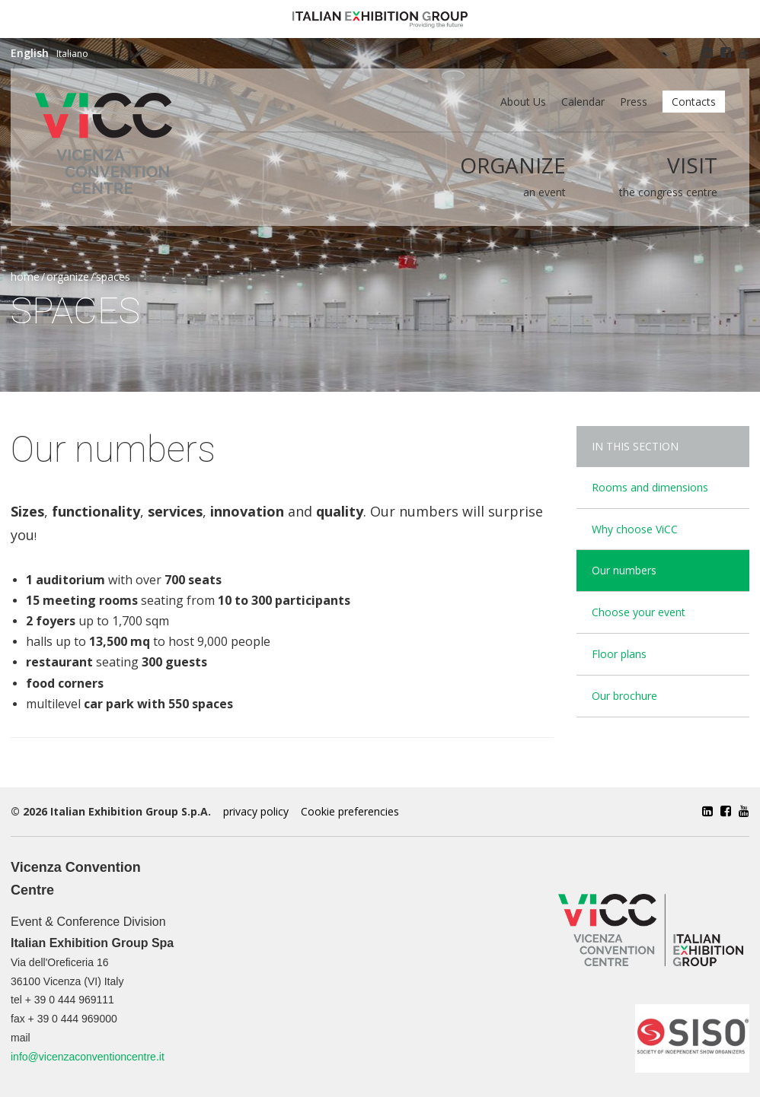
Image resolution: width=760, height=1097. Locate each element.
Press (633, 101)
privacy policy (256, 811)
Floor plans (619, 654)
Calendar (583, 101)
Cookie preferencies (350, 811)
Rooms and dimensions (650, 487)
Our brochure (624, 695)
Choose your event (638, 612)
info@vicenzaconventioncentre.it (87, 1057)
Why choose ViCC (635, 529)
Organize (513, 165)
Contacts (694, 101)
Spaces (113, 276)
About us (523, 101)
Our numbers (624, 570)
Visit (692, 165)
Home (25, 276)
